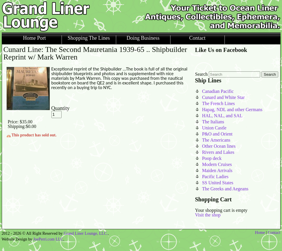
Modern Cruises (217, 164)
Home (260, 232)
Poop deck (212, 158)
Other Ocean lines (219, 146)
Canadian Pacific (218, 91)
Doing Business (143, 38)
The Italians (213, 121)
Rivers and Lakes (218, 152)
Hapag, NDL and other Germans (232, 109)
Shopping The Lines (89, 38)
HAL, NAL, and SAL (222, 115)
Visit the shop (208, 214)
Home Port (34, 38)
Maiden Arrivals (217, 170)
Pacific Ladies (215, 176)
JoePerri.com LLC (48, 239)
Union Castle (214, 127)
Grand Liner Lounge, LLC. (86, 233)
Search (201, 74)
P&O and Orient (217, 133)
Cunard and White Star (223, 97)
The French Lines (218, 103)
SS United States (217, 182)
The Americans (216, 140)
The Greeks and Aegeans (225, 188)
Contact (197, 38)
